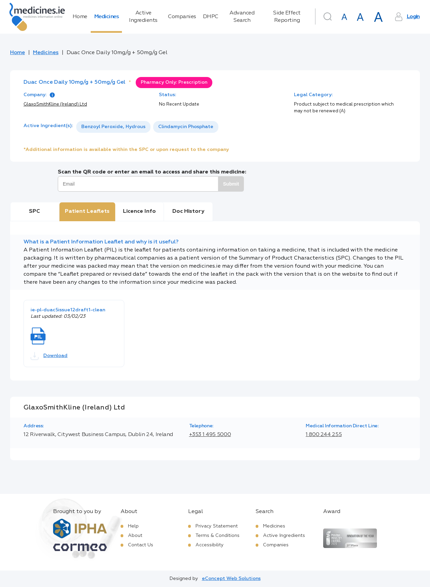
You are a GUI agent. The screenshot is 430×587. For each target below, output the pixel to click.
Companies (182, 16)
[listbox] (147, 127)
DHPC (210, 16)
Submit (231, 184)
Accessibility (210, 545)
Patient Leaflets (87, 211)
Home (80, 16)
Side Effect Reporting (287, 16)
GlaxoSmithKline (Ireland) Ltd (55, 104)
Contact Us (140, 545)
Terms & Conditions (218, 535)
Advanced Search (241, 16)
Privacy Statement (217, 526)
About (135, 535)
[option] (113, 127)
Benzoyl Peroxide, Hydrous (113, 126)
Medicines (106, 16)
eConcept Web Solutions (231, 578)
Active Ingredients (143, 16)
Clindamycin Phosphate (185, 126)
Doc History (188, 211)
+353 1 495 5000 (210, 434)
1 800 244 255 (324, 434)
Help (133, 526)
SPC (34, 211)
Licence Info (139, 211)
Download (49, 356)
